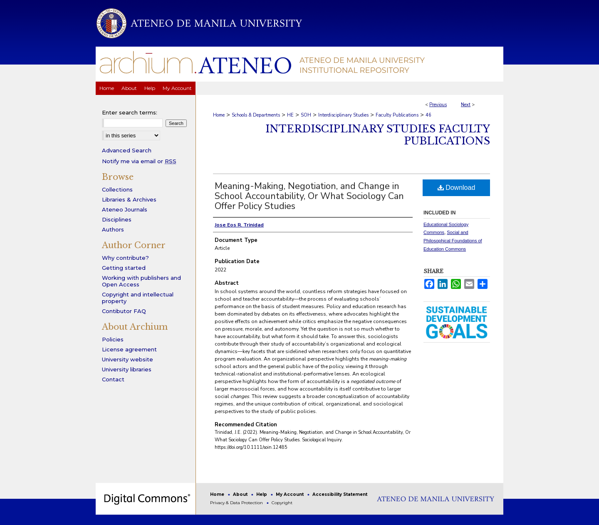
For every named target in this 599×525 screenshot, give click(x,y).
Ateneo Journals (124, 209)
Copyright (282, 502)
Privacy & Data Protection (237, 502)
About (241, 494)
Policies (113, 339)
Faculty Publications (397, 115)
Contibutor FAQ (124, 311)
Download (456, 187)
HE (290, 115)
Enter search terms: (129, 112)
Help (262, 494)
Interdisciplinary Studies (343, 115)
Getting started (124, 267)
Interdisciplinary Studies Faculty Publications (377, 135)
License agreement (129, 349)
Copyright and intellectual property (137, 297)
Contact (113, 379)
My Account (290, 494)
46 (428, 115)
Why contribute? (125, 257)
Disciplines (116, 219)
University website (127, 359)
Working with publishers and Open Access (141, 281)
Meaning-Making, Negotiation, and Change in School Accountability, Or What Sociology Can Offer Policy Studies (309, 196)
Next (465, 105)
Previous (438, 105)
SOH (306, 115)
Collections (117, 189)
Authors (113, 229)
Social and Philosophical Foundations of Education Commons (452, 240)
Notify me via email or (139, 161)
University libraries (126, 369)
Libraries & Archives (129, 199)
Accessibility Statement (339, 494)
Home (219, 115)
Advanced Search (126, 150)
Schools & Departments (256, 115)
